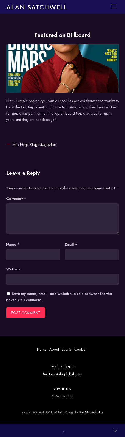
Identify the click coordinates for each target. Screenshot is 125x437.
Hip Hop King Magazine (31, 144)
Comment (16, 198)
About (54, 349)
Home (42, 349)
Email (71, 244)
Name (12, 244)
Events (67, 349)
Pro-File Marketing (91, 412)
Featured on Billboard (62, 35)
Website (13, 269)
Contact (80, 349)
